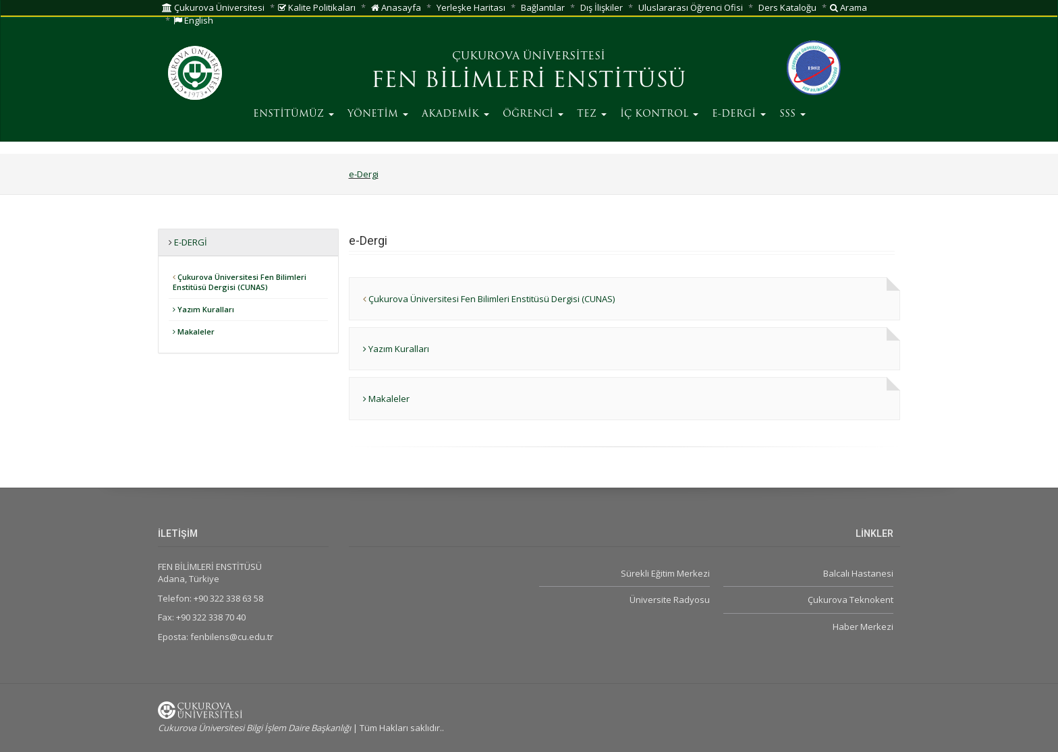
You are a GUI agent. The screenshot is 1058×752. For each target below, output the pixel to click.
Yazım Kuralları (203, 309)
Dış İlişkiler (601, 7)
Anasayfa (396, 7)
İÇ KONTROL (659, 114)
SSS (792, 114)
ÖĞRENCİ (533, 114)
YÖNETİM (377, 114)
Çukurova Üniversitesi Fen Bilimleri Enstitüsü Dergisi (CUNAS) (239, 282)
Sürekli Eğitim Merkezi (665, 573)
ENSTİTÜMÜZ (293, 114)
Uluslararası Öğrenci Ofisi (690, 7)
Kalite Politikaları (317, 7)
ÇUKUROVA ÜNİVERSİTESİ (528, 56)
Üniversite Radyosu (670, 600)
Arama (848, 7)
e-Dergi (364, 174)
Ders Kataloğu (787, 7)
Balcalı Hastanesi (858, 573)
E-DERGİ (739, 114)
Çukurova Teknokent (850, 600)
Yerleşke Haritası (471, 7)
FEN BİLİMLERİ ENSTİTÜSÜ (528, 81)
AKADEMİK (455, 114)
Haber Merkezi (863, 626)
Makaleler (194, 331)
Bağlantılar (543, 7)
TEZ (592, 114)
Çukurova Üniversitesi (213, 7)
